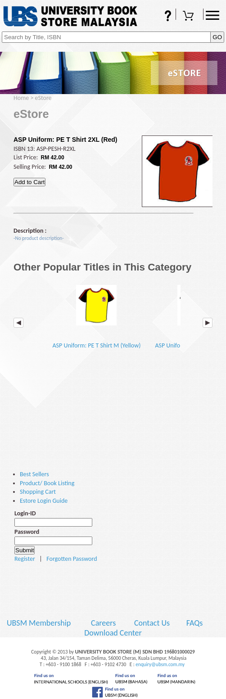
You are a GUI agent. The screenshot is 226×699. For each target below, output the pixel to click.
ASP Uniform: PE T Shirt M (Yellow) (96, 313)
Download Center (113, 633)
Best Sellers (34, 474)
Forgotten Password (71, 559)
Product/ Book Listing (47, 483)
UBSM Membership (39, 623)
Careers (103, 623)
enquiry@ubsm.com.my (160, 664)
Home (21, 98)
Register (24, 559)
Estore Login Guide (44, 501)
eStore (43, 98)
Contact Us (153, 623)
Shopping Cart (189, 16)
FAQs (162, 16)
